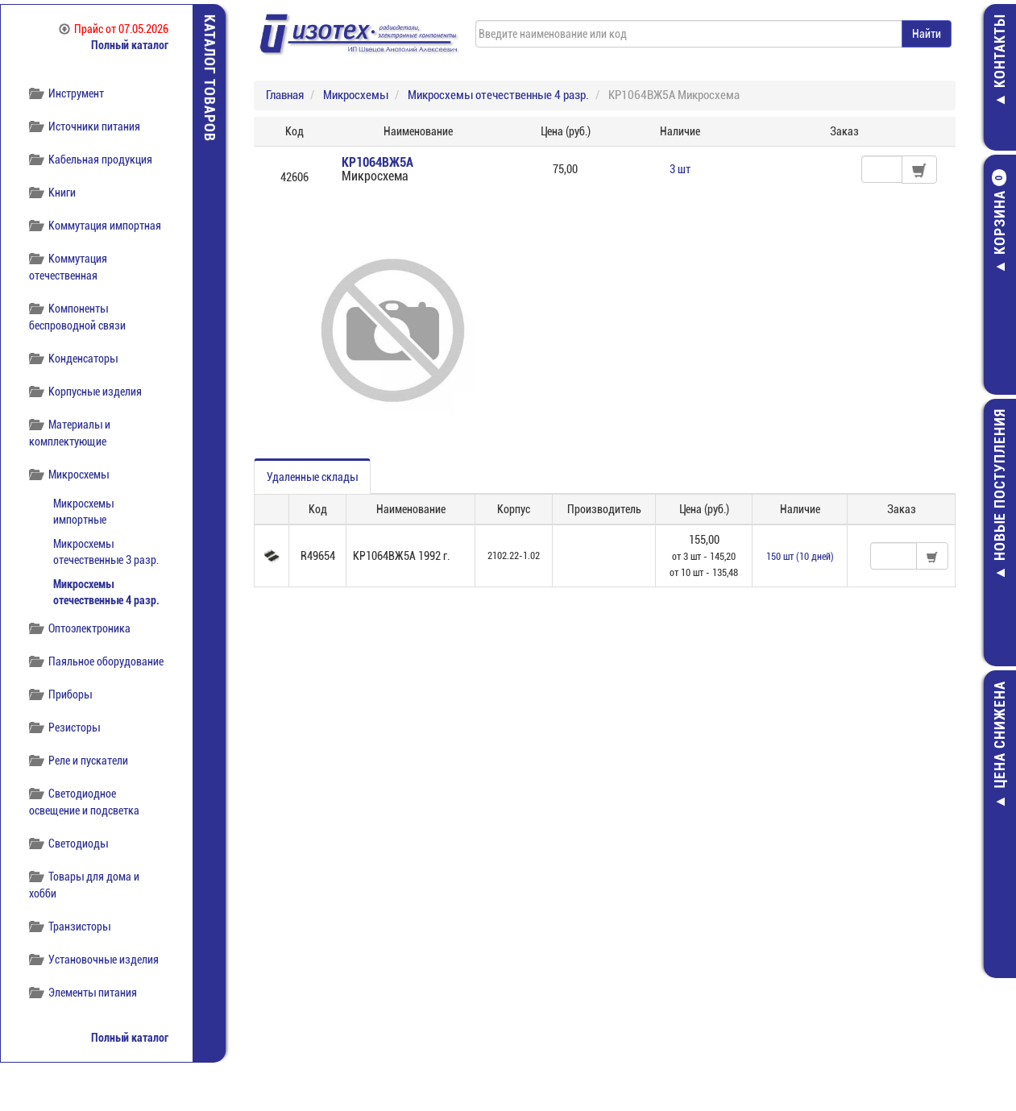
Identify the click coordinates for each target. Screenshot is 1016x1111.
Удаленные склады (312, 477)
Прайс (113, 29)
